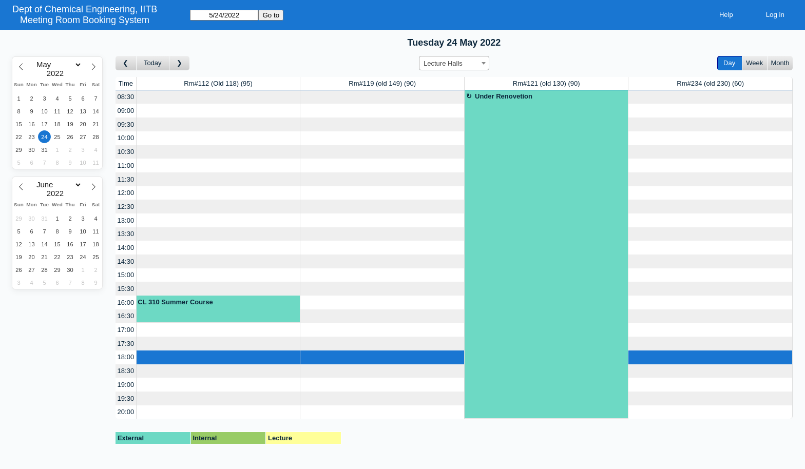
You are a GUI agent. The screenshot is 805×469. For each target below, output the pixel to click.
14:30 (126, 261)
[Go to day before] (126, 63)
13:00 (126, 220)
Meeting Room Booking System (84, 20)
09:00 (126, 110)
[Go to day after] (179, 63)
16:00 (126, 302)
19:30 (126, 398)
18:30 (126, 371)
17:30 (126, 343)
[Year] (57, 73)
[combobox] (454, 63)
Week (754, 63)
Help (726, 14)
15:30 (126, 288)
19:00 (126, 384)
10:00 (126, 138)
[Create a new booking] (218, 97)
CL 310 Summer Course (175, 302)
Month (780, 63)
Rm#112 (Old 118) (218, 83)
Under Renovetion (503, 96)
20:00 (126, 412)
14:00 (126, 247)
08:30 (126, 97)
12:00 (126, 193)
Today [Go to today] (153, 63)
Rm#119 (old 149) (382, 83)
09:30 (126, 124)
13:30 (126, 234)
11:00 (126, 165)
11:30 (126, 179)
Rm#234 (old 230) (710, 83)
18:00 (126, 357)
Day (729, 63)
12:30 (126, 206)
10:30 (126, 151)
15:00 (126, 275)
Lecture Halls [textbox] (443, 63)
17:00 (126, 330)
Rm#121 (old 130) (546, 83)
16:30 (126, 316)
